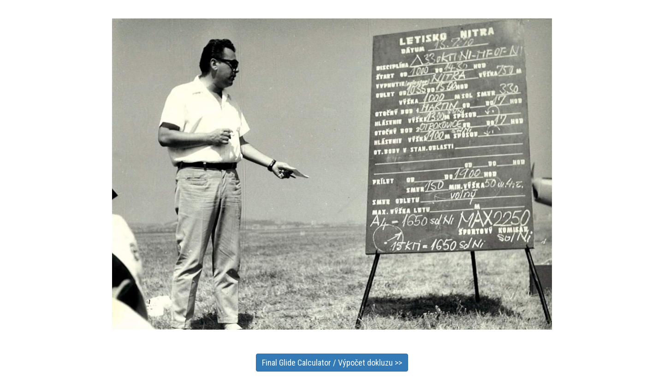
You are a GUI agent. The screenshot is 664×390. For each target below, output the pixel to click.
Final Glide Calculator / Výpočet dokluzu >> (332, 362)
